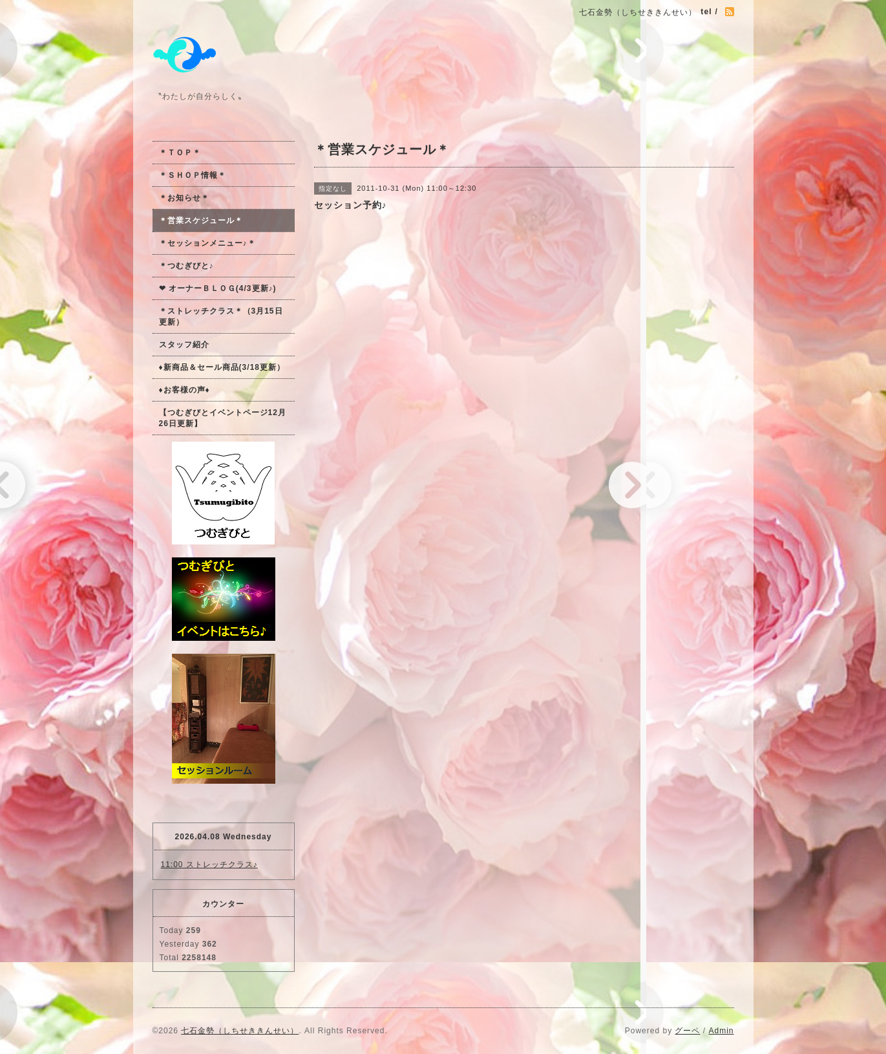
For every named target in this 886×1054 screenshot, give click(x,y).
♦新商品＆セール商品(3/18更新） (222, 367)
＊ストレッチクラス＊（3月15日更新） (221, 317)
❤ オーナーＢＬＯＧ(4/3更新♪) (218, 288)
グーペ (687, 1030)
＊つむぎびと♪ (186, 265)
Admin (720, 1030)
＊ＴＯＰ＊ (180, 152)
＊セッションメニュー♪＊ (207, 243)
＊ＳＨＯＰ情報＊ (192, 175)
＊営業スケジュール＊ (201, 220)
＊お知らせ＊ (184, 197)
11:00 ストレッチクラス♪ (209, 864)
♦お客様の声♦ (184, 389)
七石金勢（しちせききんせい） (240, 1030)
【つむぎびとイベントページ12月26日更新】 (222, 418)
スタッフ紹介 (184, 344)
